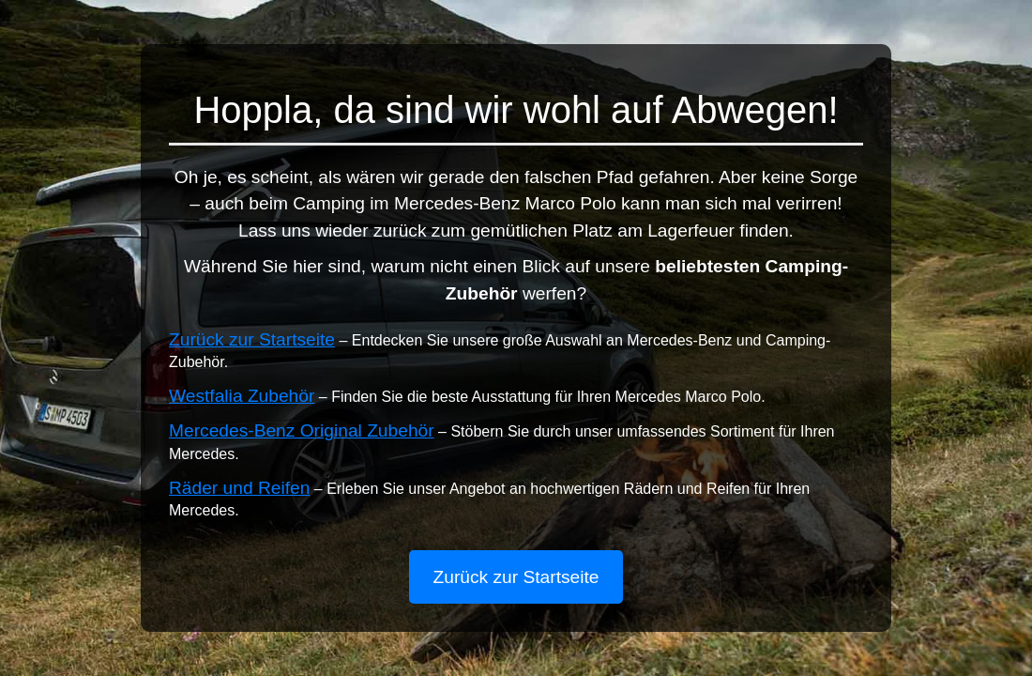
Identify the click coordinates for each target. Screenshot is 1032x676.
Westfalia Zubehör (241, 396)
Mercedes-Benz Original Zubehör (301, 430)
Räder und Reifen (239, 488)
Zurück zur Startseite (252, 339)
